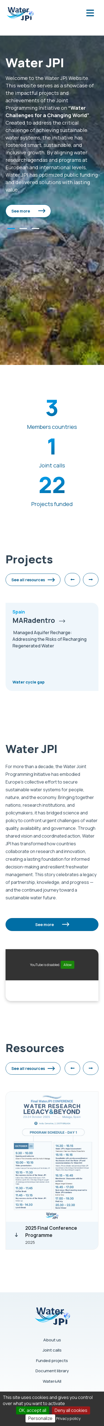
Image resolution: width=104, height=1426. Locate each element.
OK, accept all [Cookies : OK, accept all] (32, 1410)
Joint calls (52, 1350)
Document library (52, 1371)
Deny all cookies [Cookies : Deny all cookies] (71, 1410)
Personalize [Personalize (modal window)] (40, 1418)
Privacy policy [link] (68, 1418)
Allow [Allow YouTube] (68, 964)
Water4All (52, 1381)
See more (20, 211)
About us (52, 1340)
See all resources (28, 579)
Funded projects (52, 1360)
